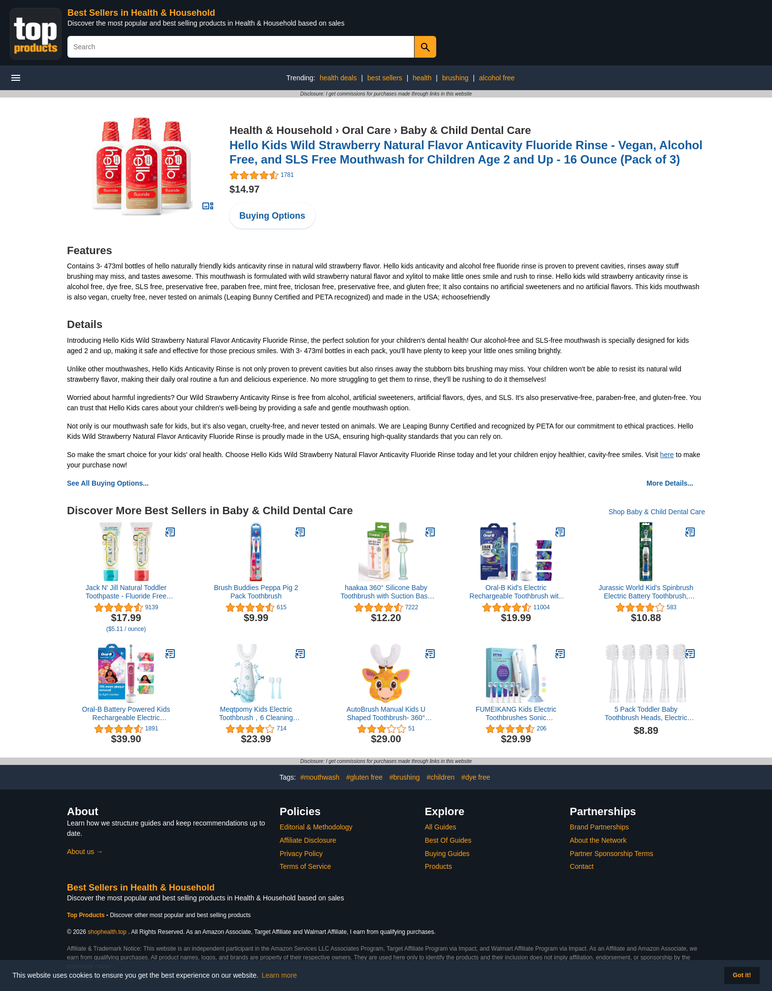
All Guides (440, 827)
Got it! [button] (742, 975)
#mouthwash (319, 777)
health (422, 78)
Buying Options (272, 216)
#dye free (475, 777)
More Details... (669, 483)
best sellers (384, 78)
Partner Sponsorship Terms (611, 854)
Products (438, 866)
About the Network (598, 840)
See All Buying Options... (108, 483)
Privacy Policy (301, 854)
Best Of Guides (448, 840)
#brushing (404, 777)
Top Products (86, 915)
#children (440, 777)
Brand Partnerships (599, 827)
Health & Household (280, 130)
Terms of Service (305, 866)
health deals (338, 78)
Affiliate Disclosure (308, 840)
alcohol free (497, 78)
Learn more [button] (279, 975)
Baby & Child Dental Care (465, 130)
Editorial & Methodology (316, 827)
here (667, 455)
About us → (85, 852)
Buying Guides (447, 854)
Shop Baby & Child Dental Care (657, 512)
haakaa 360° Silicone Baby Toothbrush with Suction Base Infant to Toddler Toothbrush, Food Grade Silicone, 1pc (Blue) (386, 592)
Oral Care (366, 130)
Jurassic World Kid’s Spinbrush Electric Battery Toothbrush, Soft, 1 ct (646, 592)
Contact (581, 866)
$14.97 (244, 189)
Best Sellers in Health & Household (141, 13)
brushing (455, 78)
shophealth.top (107, 931)
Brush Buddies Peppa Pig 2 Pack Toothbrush (256, 592)
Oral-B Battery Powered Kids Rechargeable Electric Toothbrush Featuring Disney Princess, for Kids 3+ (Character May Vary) (126, 713)
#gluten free (364, 777)
